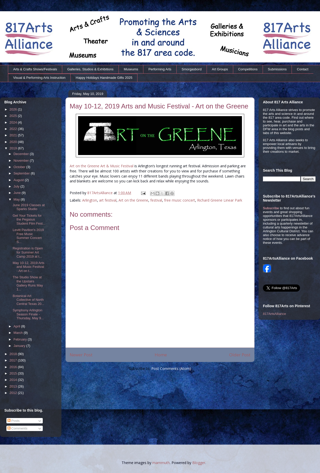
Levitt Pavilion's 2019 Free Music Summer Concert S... (28, 236)
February (21, 339)
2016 (13, 367)
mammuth (161, 462)
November (22, 160)
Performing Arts (160, 69)
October (20, 167)
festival (156, 200)
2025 (13, 116)
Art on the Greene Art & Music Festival (101, 165)
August (19, 180)
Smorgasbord (191, 69)
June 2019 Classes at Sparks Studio (29, 207)
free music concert (179, 200)
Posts (13, 421)
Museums (131, 69)
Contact (302, 69)
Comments (17, 428)
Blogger (198, 462)
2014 (13, 380)
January (20, 346)
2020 (13, 142)
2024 (13, 122)
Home (161, 355)
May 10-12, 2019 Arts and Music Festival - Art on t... (28, 267)
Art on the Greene (133, 200)
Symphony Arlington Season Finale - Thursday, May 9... (28, 314)
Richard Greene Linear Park (219, 200)
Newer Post (81, 355)
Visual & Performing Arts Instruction (39, 78)
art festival (107, 200)
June (18, 193)
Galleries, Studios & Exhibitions (90, 69)
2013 (13, 386)
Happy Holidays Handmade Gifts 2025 (104, 78)
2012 (13, 393)
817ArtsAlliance (100, 192)
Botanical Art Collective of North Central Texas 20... (28, 300)
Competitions (248, 69)
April (17, 326)
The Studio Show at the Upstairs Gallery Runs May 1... (28, 283)
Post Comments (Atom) (171, 368)
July (17, 186)
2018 (13, 354)
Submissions (277, 69)
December (22, 154)
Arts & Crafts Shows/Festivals (35, 69)
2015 (13, 373)
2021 (13, 135)
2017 (13, 360)
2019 (13, 148)
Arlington (89, 200)
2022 (13, 129)
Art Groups (220, 69)
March (19, 333)
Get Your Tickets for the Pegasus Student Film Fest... (29, 219)
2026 (13, 109)
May (17, 199)
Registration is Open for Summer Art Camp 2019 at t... (28, 252)
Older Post (239, 355)
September (22, 173)
